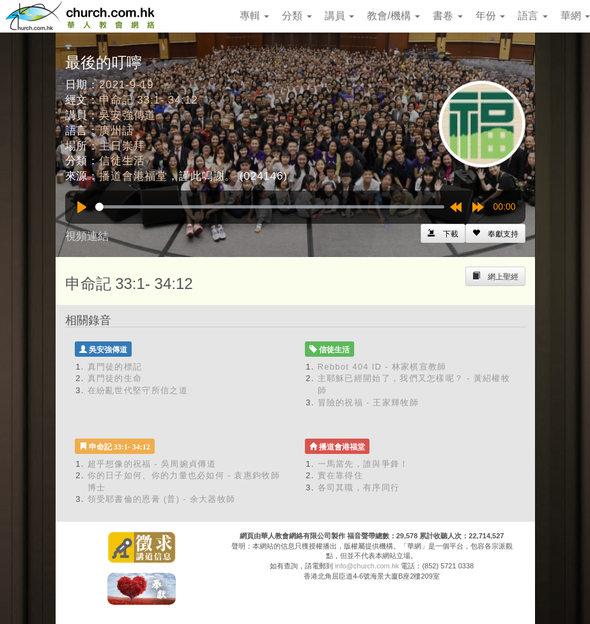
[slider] (269, 207)
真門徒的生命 (115, 378)
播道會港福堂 (133, 176)
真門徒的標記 (115, 366)
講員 (339, 15)
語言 (532, 15)
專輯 (254, 15)
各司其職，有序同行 (359, 487)
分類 (296, 15)
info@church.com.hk (367, 566)
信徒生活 (121, 161)
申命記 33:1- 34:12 (148, 100)
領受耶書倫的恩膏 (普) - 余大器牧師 (162, 499)
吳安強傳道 (127, 115)
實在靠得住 (341, 475)
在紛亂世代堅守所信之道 (138, 390)
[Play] (82, 207)
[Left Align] (495, 233)
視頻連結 (87, 236)
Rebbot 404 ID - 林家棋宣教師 (382, 366)
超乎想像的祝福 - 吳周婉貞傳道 (152, 464)
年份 (490, 15)
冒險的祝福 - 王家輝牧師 (368, 402)
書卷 (447, 15)
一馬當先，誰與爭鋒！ (363, 464)
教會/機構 (393, 15)
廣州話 (116, 131)
